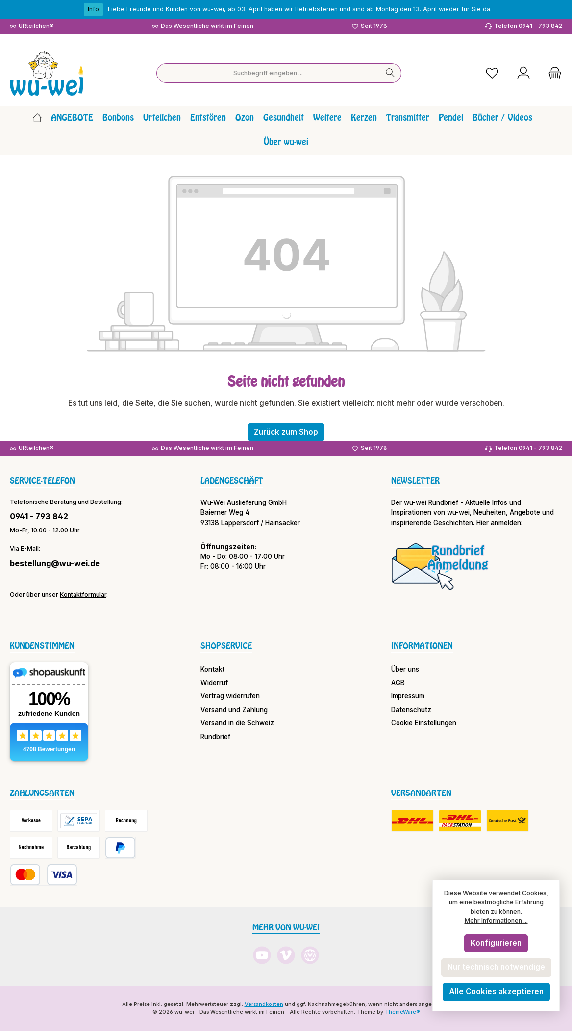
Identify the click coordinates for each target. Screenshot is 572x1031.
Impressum (407, 696)
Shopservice (226, 645)
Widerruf (214, 683)
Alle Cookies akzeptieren (496, 991)
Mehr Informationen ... (496, 920)
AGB (398, 683)
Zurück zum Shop (286, 432)
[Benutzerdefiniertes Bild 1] (440, 566)
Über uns (405, 669)
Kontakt (212, 669)
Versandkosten (264, 1004)
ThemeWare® (402, 1012)
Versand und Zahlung (234, 710)
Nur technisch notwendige (496, 967)
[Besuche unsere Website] (310, 955)
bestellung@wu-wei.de (55, 563)
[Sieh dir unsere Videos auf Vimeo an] (286, 955)
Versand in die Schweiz (237, 723)
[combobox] (268, 73)
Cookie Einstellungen (423, 723)
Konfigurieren (496, 943)
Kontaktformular (83, 594)
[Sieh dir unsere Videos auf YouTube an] (262, 955)
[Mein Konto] (523, 73)
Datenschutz (411, 710)
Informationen (422, 645)
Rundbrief (215, 736)
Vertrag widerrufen (230, 696)
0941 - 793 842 (39, 516)
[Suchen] (390, 73)
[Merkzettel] (492, 73)
